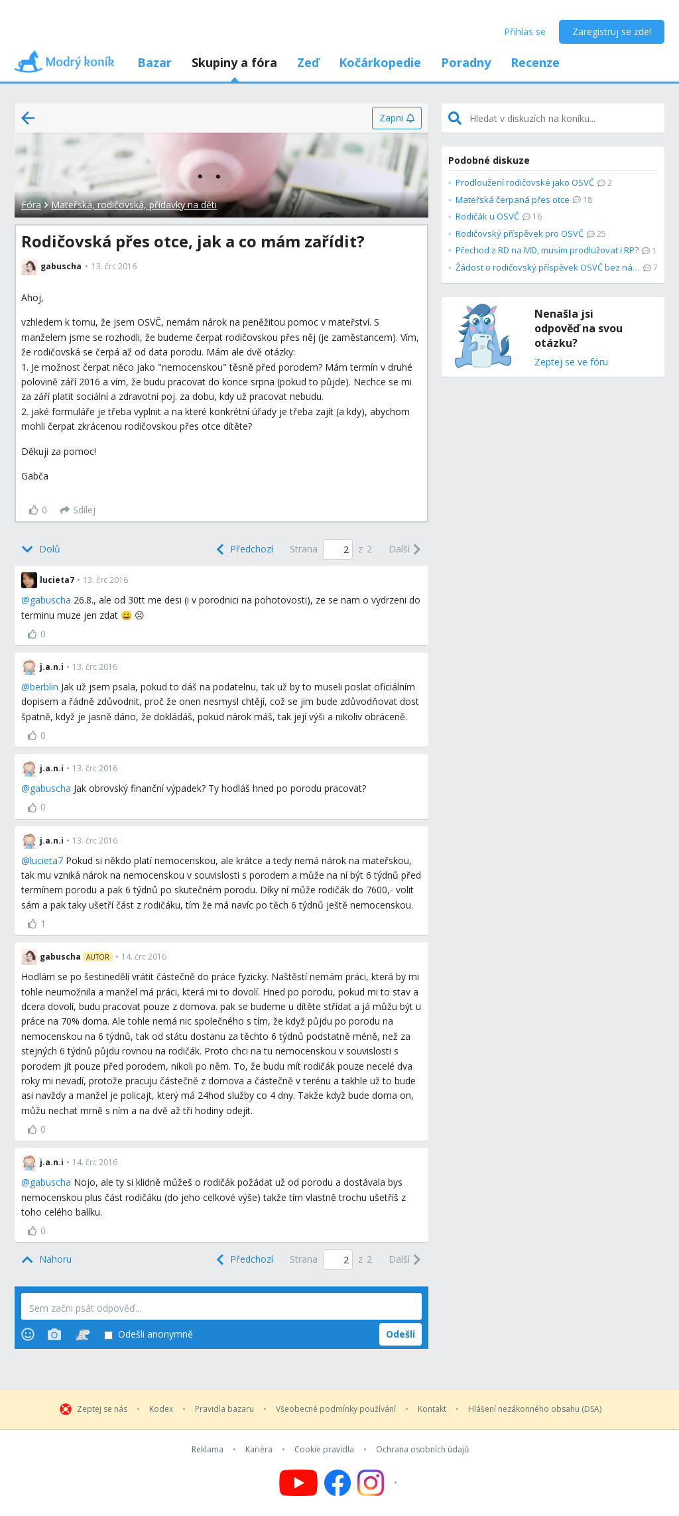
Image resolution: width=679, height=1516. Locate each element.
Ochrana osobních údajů (422, 1449)
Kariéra (259, 1449)
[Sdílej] (78, 510)
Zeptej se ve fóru (571, 362)
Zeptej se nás (102, 1409)
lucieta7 (46, 860)
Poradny (466, 62)
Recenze (535, 62)
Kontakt (432, 1409)
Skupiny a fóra (234, 62)
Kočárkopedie (380, 62)
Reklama (207, 1449)
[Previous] (243, 549)
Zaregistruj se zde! (611, 31)
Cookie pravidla (324, 1449)
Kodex (161, 1409)
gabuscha (50, 600)
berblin (44, 686)
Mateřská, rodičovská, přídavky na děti (134, 204)
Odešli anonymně (148, 1334)
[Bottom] (41, 549)
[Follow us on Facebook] (337, 1483)
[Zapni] (397, 118)
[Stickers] (82, 1334)
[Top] (46, 1259)
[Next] (405, 549)
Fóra (31, 204)
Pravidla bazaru (224, 1409)
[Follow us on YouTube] (298, 1483)
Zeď (308, 62)
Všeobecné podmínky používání (336, 1409)
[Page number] (338, 549)
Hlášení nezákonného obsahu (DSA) (534, 1409)
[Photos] (54, 1334)
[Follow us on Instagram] (379, 1483)
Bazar (154, 62)
